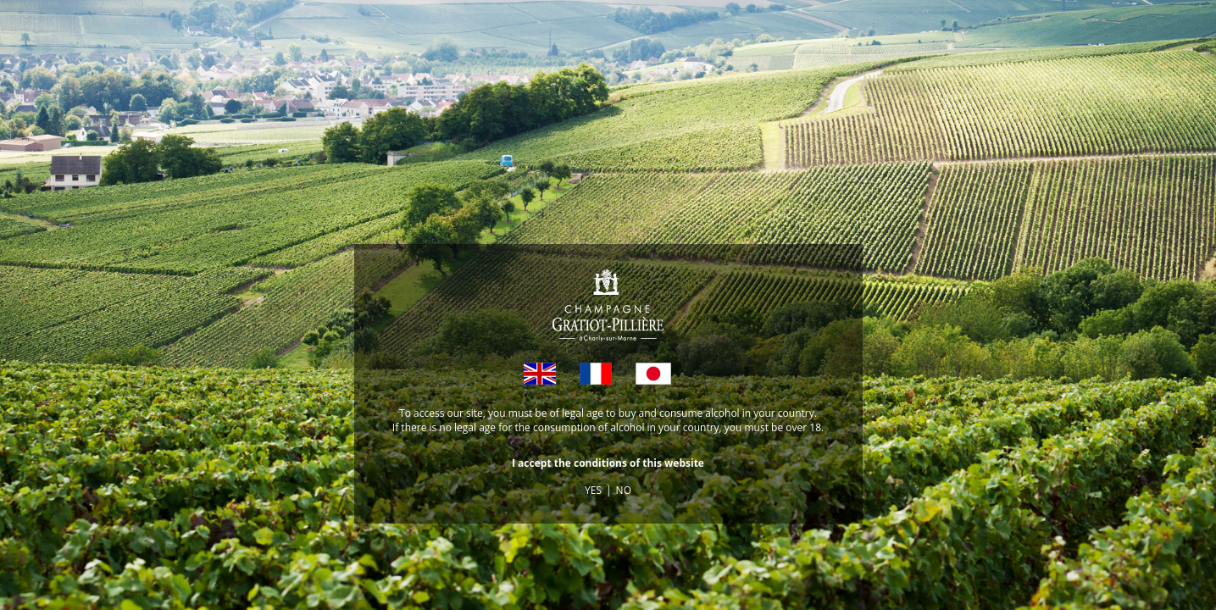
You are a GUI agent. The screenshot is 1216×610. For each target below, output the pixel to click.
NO (623, 490)
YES (593, 490)
